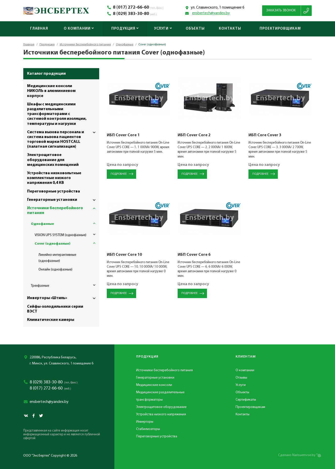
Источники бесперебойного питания (85, 44)
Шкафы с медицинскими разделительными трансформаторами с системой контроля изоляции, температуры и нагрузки (57, 114)
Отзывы (241, 378)
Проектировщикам (280, 29)
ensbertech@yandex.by (211, 13)
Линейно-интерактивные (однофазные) (57, 258)
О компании (79, 29)
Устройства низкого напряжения (161, 414)
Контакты (230, 29)
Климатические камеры (50, 320)
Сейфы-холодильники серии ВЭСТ (55, 309)
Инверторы (144, 422)
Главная (39, 29)
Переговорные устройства (53, 191)
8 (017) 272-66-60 (131, 7)
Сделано (297, 455)
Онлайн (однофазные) (55, 269)
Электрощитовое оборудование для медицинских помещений (53, 160)
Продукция (125, 29)
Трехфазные (65, 285)
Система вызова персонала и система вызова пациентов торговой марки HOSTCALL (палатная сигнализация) (63, 138)
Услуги (163, 29)
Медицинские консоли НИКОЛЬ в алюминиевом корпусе (51, 91)
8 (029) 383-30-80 (131, 14)
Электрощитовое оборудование (161, 407)
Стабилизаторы (148, 429)
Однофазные (124, 44)
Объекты (195, 29)
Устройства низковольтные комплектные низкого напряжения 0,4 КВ (54, 178)
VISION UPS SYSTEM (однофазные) (67, 234)
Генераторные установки (63, 200)
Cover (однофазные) (67, 243)
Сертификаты (246, 400)
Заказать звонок (281, 10)
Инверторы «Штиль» (63, 298)
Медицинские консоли (154, 385)
